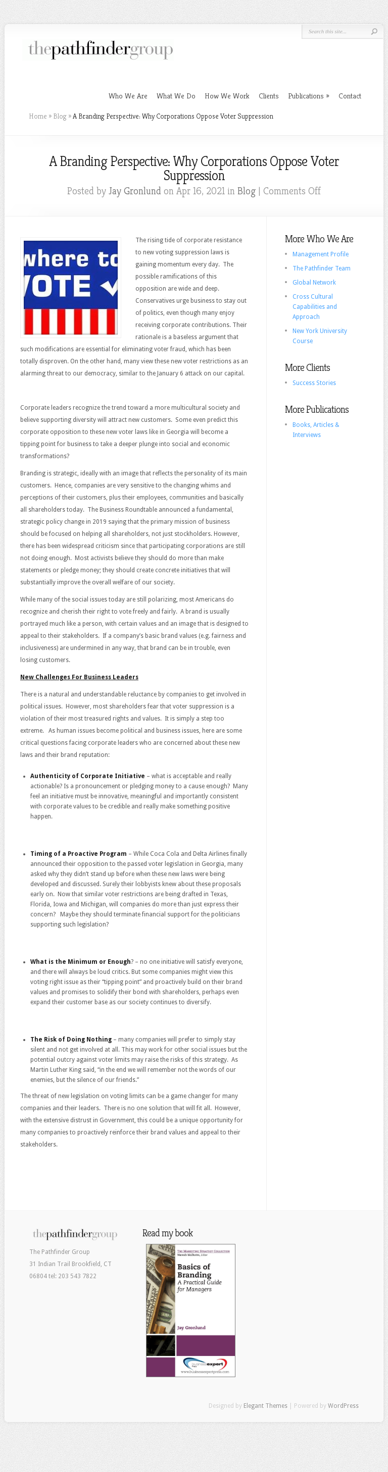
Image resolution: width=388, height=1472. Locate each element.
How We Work (227, 95)
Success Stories (314, 383)
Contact (349, 95)
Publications (306, 95)
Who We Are (128, 95)
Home (38, 116)
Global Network (314, 282)
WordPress (343, 1405)
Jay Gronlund (135, 191)
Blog (60, 116)
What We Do (176, 95)
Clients (269, 95)
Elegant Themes (265, 1405)
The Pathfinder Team (322, 268)
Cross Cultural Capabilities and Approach (315, 306)
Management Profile (321, 254)
